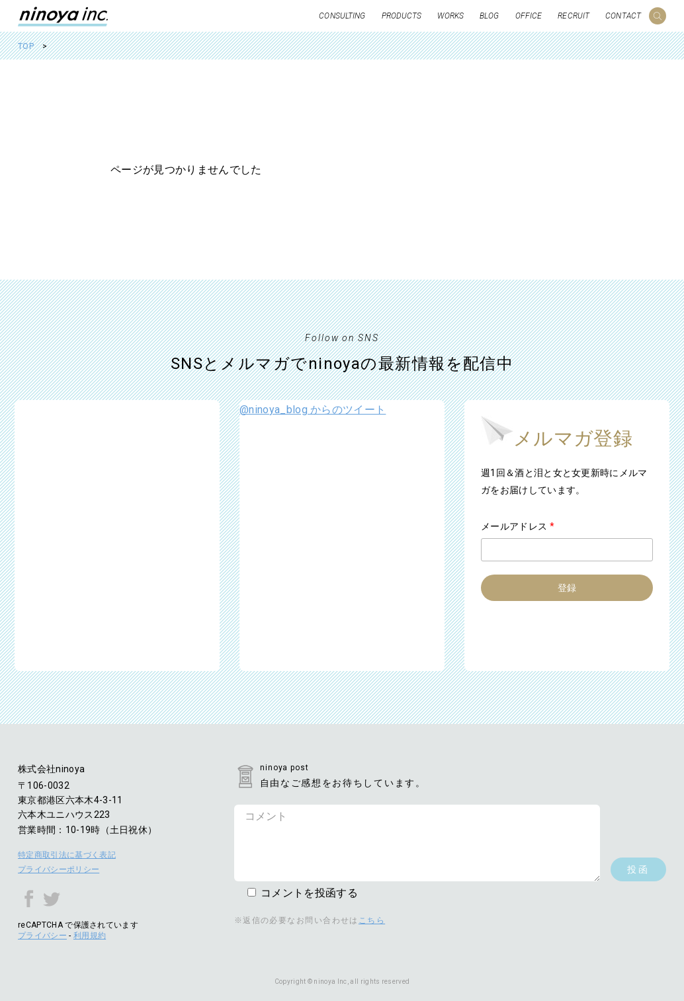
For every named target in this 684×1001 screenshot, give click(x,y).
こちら (372, 920)
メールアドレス (517, 526)
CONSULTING (342, 15)
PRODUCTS (402, 15)
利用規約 (89, 935)
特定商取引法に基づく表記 (67, 855)
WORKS (450, 15)
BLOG (489, 15)
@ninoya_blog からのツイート (312, 409)
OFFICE (528, 15)
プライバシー (42, 935)
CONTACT (623, 15)
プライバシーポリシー (58, 869)
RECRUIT (573, 15)
